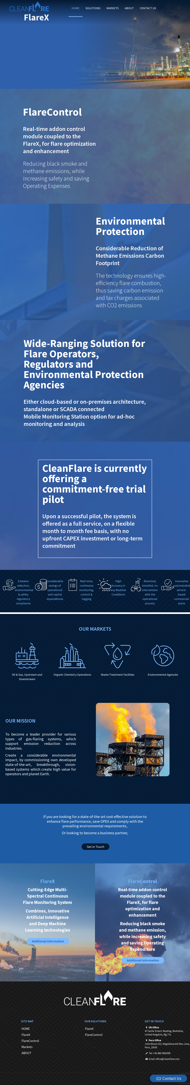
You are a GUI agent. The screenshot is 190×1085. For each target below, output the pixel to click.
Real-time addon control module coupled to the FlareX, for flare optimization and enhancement (59, 140)
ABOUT (26, 1053)
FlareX (26, 1035)
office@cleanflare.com (167, 1059)
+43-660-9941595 (161, 1053)
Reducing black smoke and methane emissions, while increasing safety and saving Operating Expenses (56, 175)
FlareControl (30, 1041)
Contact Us (168, 1078)
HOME (26, 1029)
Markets (27, 1047)
